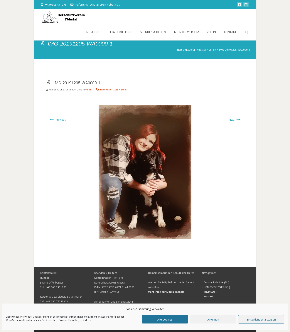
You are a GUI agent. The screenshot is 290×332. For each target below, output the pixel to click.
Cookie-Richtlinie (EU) (216, 282)
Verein (211, 35)
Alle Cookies (165, 319)
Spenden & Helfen (153, 35)
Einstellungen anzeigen (261, 319)
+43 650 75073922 (56, 301)
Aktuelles (93, 35)
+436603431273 (56, 4)
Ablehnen (213, 319)
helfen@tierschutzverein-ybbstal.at (97, 4)
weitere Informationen (112, 316)
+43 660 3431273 (55, 287)
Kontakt (230, 35)
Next (235, 119)
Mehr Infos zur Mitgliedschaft (166, 291)
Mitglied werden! (186, 35)
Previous (57, 119)
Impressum (210, 291)
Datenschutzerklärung (217, 287)
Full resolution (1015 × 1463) (112, 89)
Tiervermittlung (120, 35)
